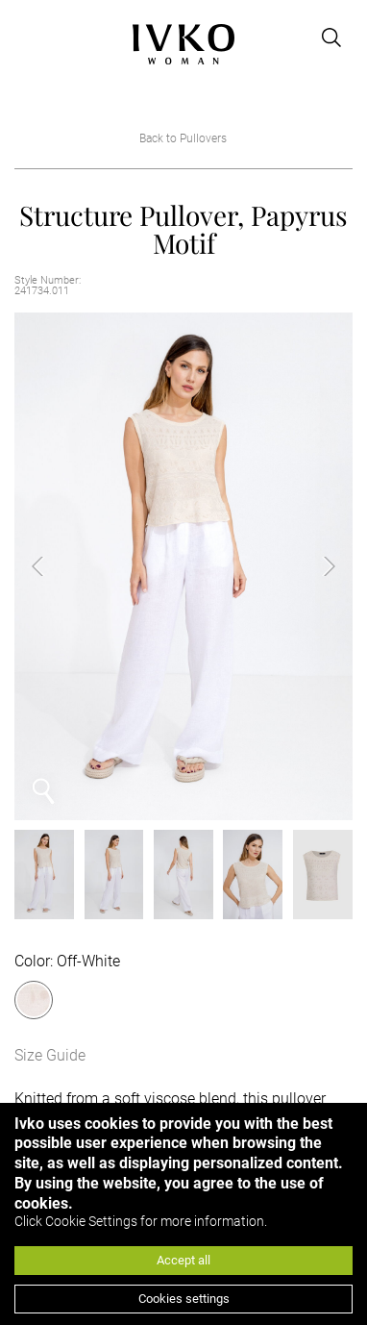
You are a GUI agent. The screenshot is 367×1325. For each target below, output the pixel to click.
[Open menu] (26, 37)
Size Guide (50, 1055)
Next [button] (314, 566)
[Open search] (331, 37)
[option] (183, 565)
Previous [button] (52, 566)
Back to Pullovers (183, 138)
